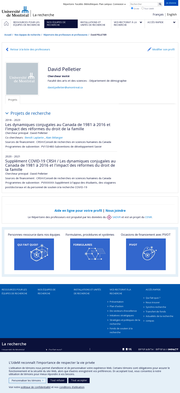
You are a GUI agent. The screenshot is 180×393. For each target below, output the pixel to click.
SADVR (114, 217)
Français (158, 14)
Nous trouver (153, 302)
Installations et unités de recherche (87, 291)
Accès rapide (153, 289)
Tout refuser (57, 380)
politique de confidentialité (36, 387)
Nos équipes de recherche (27, 34)
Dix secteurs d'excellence (123, 310)
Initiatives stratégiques (122, 315)
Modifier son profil (163, 49)
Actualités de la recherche (159, 316)
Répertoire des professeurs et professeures (66, 34)
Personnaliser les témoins (27, 380)
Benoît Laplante (34, 137)
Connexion (119, 4)
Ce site (135, 8)
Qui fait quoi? (55, 349)
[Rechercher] (160, 4)
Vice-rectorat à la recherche (120, 291)
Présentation (117, 301)
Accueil (7, 34)
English (172, 14)
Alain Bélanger (54, 137)
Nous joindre (115, 210)
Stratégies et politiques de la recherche (125, 321)
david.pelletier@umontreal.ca (65, 87)
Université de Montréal (15, 11)
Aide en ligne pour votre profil (78, 210)
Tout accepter (79, 380)
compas (150, 320)
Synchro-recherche (156, 307)
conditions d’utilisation (71, 387)
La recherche (43, 15)
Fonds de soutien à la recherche (121, 330)
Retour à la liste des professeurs (30, 49)
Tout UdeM (148, 8)
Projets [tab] (12, 99)
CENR (148, 217)
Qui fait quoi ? (153, 297)
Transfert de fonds (156, 311)
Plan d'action (116, 306)
